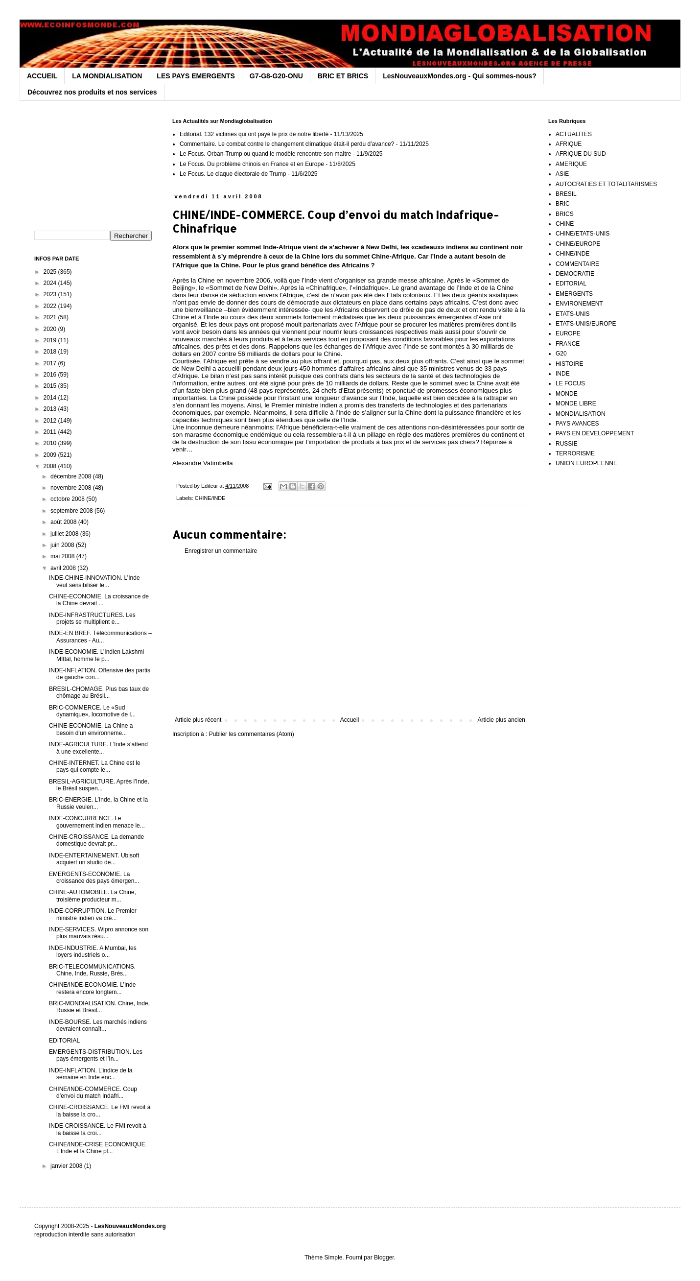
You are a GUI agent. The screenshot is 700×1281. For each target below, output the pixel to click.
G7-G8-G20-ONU (276, 76)
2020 (51, 329)
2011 (51, 431)
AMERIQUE (571, 164)
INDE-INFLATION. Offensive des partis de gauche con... (99, 674)
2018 (51, 351)
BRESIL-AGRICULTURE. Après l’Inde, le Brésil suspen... (99, 785)
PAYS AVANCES (577, 423)
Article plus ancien (501, 719)
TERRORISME (575, 453)
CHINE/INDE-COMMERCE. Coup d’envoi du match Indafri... (93, 1092)
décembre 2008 (71, 476)
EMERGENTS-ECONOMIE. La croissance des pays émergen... (94, 877)
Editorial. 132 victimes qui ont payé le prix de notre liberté (254, 134)
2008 (51, 466)
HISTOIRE (569, 363)
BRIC (563, 203)
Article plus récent (198, 719)
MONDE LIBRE (576, 403)
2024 (51, 283)
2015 (51, 385)
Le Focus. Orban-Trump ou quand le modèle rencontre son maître (265, 153)
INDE (563, 373)
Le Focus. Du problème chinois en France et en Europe (252, 164)
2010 (51, 443)
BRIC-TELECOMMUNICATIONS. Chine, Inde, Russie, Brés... (92, 970)
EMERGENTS (574, 293)
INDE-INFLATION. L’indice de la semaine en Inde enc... (91, 1074)
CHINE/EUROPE (578, 243)
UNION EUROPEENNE (586, 463)
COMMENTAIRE (577, 264)
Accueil (349, 719)
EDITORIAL (64, 1040)
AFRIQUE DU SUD (581, 153)
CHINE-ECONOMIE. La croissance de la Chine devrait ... (99, 600)
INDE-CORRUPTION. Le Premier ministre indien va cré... (93, 914)
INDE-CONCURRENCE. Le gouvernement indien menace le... (97, 822)
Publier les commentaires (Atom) (251, 734)
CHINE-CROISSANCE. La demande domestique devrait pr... (96, 840)
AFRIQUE (569, 144)
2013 (51, 408)
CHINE (565, 223)
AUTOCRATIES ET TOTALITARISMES (606, 184)
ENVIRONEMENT (579, 303)
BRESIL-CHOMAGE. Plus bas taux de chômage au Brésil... (99, 692)
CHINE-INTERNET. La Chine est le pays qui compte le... (94, 766)
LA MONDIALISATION (107, 76)
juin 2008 (63, 545)
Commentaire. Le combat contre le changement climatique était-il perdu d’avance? (287, 144)
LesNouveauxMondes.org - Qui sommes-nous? (460, 76)
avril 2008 (63, 568)
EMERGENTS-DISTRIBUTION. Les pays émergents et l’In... (95, 1055)
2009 (51, 454)
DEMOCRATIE (575, 273)
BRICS (565, 214)
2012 (51, 420)
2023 (51, 294)
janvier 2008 (67, 1165)
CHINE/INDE (210, 498)
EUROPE (568, 333)
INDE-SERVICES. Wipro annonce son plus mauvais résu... (98, 933)
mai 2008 (63, 556)
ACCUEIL (42, 76)
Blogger (384, 1257)
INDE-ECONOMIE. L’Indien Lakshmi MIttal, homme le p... (96, 655)
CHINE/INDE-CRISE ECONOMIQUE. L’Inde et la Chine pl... (98, 1148)
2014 (51, 397)
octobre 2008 (68, 499)
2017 (51, 363)
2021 (51, 317)
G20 (561, 353)
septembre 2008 (72, 510)
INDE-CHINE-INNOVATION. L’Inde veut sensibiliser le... (94, 581)
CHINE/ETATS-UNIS (582, 233)
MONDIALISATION (581, 413)
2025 (51, 271)
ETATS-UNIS (573, 313)
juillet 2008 (65, 533)
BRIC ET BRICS (343, 76)
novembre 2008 (71, 487)
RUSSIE (567, 443)
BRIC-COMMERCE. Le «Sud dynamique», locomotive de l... (92, 711)
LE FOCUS (570, 383)
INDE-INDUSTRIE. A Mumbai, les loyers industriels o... (93, 951)
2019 (51, 340)
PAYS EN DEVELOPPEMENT (595, 433)
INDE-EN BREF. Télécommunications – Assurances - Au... (100, 636)
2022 (51, 306)
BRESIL (566, 193)
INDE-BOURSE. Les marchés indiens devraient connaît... (98, 1025)
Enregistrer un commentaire (221, 550)
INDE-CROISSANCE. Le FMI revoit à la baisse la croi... (97, 1129)
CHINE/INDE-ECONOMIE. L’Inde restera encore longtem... (92, 988)
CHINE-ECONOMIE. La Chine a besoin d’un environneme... (91, 729)
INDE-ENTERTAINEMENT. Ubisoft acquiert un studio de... (94, 859)
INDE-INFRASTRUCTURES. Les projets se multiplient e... (92, 618)
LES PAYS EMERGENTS (195, 76)
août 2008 (64, 522)
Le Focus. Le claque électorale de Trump (233, 173)
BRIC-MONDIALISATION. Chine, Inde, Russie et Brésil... (99, 1007)
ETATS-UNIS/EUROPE (586, 323)
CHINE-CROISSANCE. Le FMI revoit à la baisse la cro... (99, 1110)
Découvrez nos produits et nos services (92, 92)
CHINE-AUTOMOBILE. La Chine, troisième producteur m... (92, 895)
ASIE (562, 173)
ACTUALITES (574, 134)
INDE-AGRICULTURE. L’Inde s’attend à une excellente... (98, 748)
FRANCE (568, 343)
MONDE (567, 393)
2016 (51, 374)
